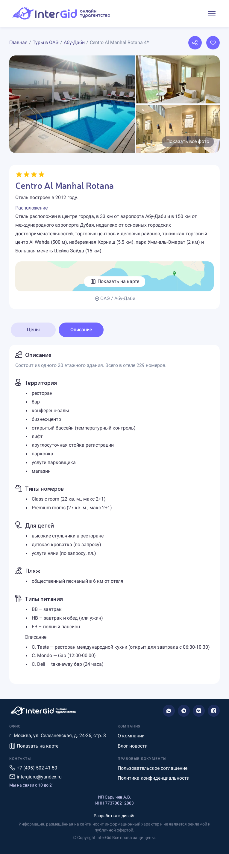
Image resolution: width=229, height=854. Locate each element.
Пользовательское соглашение (152, 768)
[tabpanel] (114, 514)
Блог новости (133, 746)
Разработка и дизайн (115, 815)
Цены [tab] (33, 329)
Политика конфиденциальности (153, 778)
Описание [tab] (81, 329)
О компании (131, 736)
